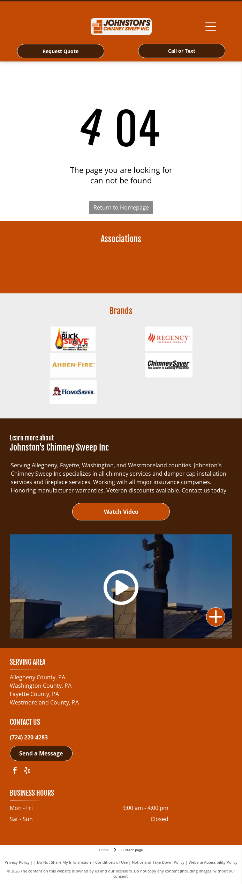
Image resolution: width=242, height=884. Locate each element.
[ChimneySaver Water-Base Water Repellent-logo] (169, 365)
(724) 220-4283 (29, 737)
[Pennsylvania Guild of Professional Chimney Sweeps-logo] (169, 267)
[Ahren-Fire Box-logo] (73, 365)
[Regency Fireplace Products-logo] (169, 339)
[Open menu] (210, 26)
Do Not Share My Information (64, 862)
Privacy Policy (17, 862)
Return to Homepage (121, 207)
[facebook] (15, 771)
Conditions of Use (111, 862)
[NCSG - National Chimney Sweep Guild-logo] (73, 267)
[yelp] (27, 771)
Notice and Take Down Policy (158, 862)
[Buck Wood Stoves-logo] (73, 339)
